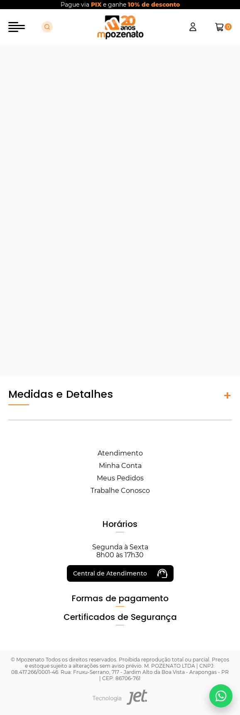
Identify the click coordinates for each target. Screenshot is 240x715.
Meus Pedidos (120, 478)
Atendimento (120, 453)
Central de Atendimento (120, 573)
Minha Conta (120, 466)
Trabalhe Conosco (120, 491)
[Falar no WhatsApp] (221, 696)
